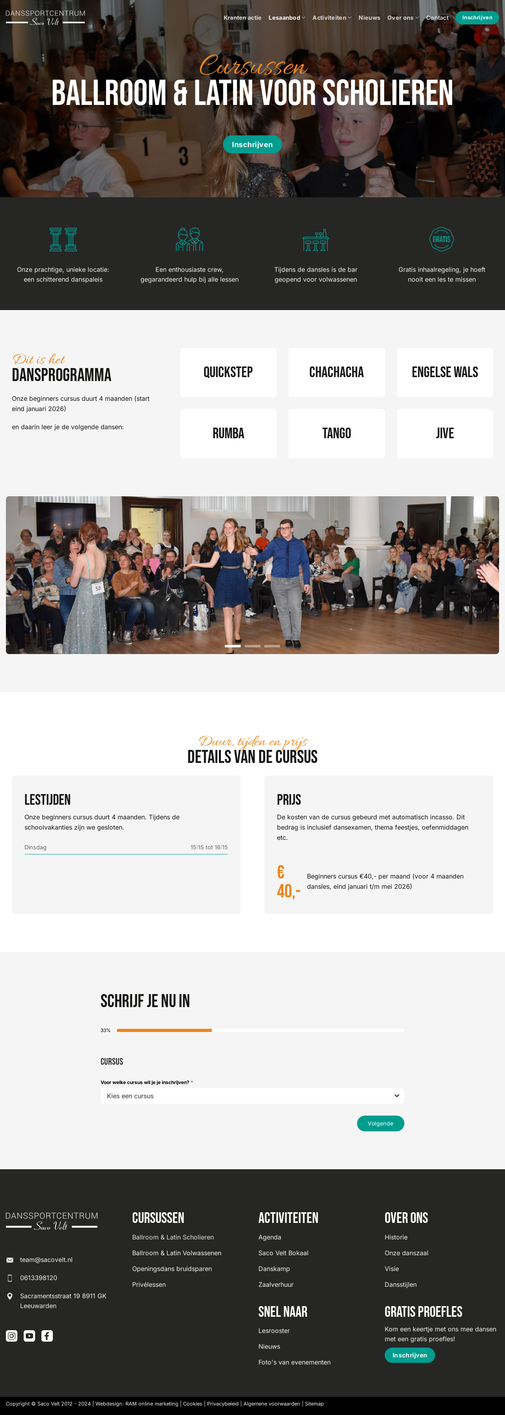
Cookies (192, 1404)
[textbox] (245, 1096)
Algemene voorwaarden (271, 1404)
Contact (437, 17)
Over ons (403, 17)
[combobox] (252, 1096)
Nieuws (369, 17)
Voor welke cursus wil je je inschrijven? (147, 1082)
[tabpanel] (252, 1076)
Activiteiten (332, 17)
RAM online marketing (151, 1404)
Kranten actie (243, 17)
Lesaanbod (287, 17)
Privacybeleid (223, 1404)
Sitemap (314, 1404)
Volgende (380, 1123)
